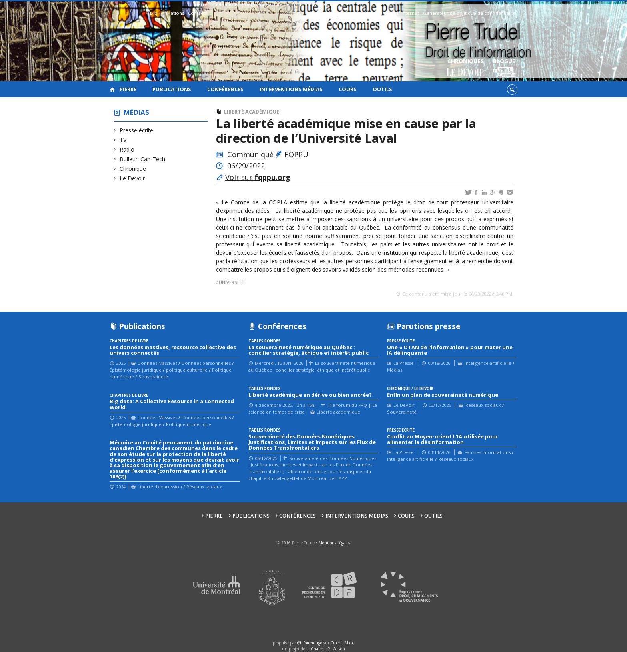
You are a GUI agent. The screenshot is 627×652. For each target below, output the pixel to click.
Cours (330, 4)
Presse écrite (136, 130)
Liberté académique (251, 111)
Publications (225, 4)
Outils (510, 4)
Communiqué (250, 154)
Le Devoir (132, 178)
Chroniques (466, 68)
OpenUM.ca (342, 643)
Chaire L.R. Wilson (328, 649)
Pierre (201, 4)
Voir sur (257, 177)
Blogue (504, 68)
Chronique (133, 168)
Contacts (197, 13)
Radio (127, 149)
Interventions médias (297, 4)
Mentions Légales (334, 543)
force (313, 643)
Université (231, 282)
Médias (136, 112)
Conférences (256, 4)
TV (123, 140)
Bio (154, 13)
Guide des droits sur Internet (387, 13)
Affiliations (173, 13)
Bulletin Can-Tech (142, 159)
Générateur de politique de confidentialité (469, 13)
